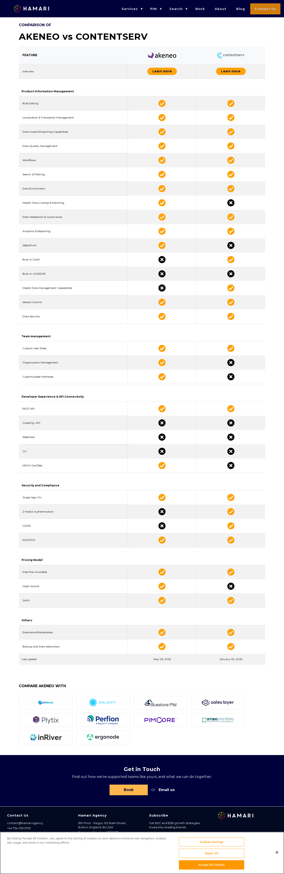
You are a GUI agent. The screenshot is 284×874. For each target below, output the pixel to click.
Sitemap (13, 835)
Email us (167, 791)
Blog (240, 9)
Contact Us (265, 9)
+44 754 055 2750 (19, 830)
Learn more (150, 72)
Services (130, 9)
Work (200, 9)
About (220, 9)
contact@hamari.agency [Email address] (25, 825)
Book (129, 791)
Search (176, 9)
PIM (153, 9)
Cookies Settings (212, 849)
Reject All (211, 860)
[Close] (277, 859)
